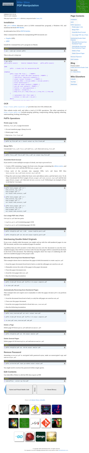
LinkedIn (42, 397)
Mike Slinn (23, 2)
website (11, 25)
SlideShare (74, 84)
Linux (37, 18)
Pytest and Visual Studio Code (79, 67)
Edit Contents (74, 59)
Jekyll (46, 450)
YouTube (73, 82)
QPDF (8, 41)
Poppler (8, 38)
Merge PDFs (75, 29)
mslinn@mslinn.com (63, 447)
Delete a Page (76, 50)
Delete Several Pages (78, 53)
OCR (72, 22)
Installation (74, 19)
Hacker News (35, 397)
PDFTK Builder (25, 31)
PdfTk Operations (76, 25)
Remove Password (76, 56)
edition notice (58, 165)
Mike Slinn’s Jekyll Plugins (56, 450)
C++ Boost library (76, 72)
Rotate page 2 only (77, 27)
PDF (41, 18)
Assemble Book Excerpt (79, 32)
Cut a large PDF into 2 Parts (80, 35)
